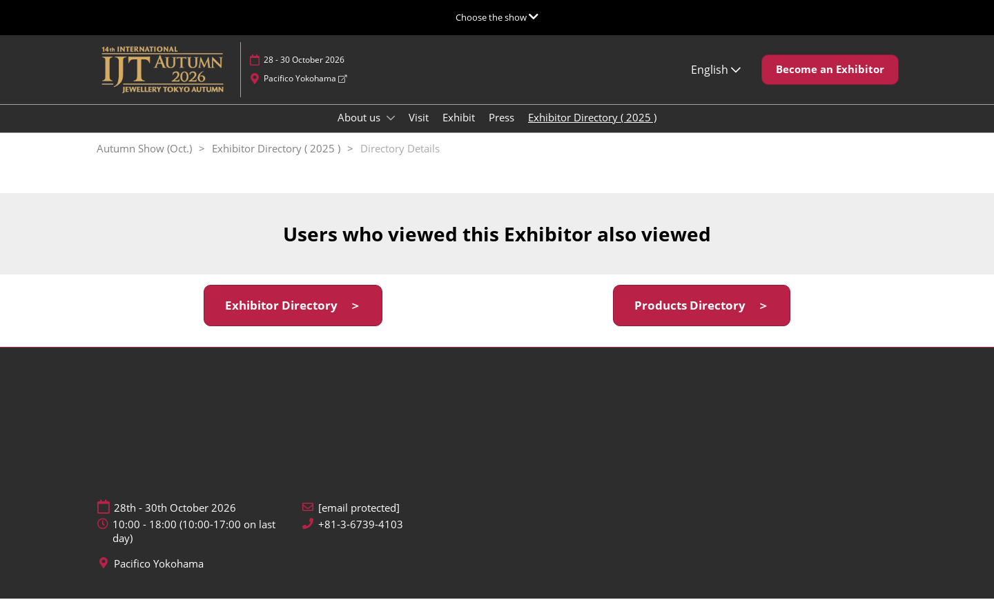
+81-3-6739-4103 (360, 536)
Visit (419, 130)
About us (360, 130)
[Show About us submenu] (391, 131)
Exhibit (458, 130)
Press (501, 130)
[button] (830, 83)
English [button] (716, 82)
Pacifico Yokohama (305, 91)
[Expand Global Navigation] (497, 17)
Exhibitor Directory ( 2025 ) (592, 130)
